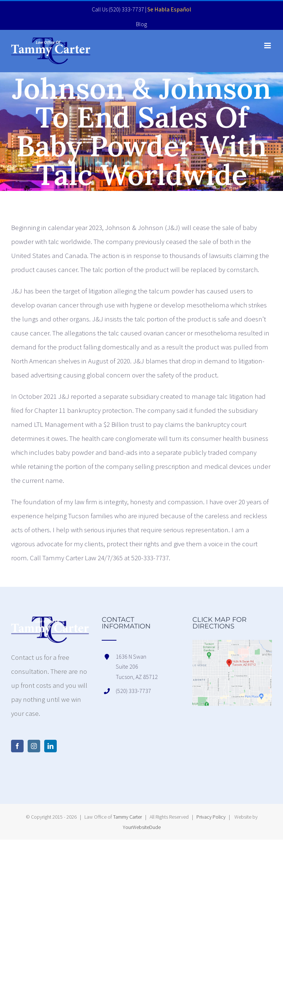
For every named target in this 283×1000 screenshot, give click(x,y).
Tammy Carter (127, 816)
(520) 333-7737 (126, 9)
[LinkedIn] (50, 746)
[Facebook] (17, 746)
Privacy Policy (211, 816)
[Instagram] (34, 746)
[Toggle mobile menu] (268, 45)
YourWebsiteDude (142, 827)
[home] (51, 623)
